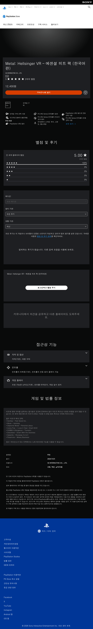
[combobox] (46, 199)
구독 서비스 (42, 22)
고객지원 (59, 7)
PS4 (21, 7)
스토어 (51, 7)
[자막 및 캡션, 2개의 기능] (46, 354)
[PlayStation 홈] (4, 7)
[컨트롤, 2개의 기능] (46, 367)
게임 (9, 7)
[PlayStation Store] (12, 14)
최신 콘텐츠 (8, 22)
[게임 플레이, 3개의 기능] (46, 380)
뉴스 (44, 7)
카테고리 (19, 22)
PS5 (15, 7)
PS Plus (28, 7)
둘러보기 (54, 22)
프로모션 (30, 22)
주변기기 (36, 7)
